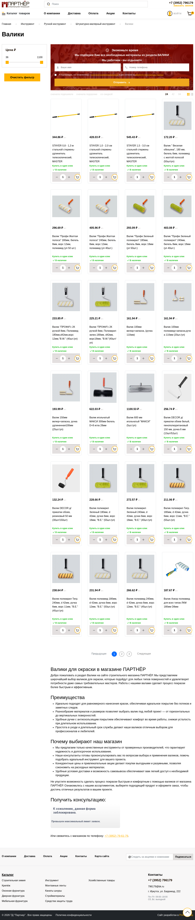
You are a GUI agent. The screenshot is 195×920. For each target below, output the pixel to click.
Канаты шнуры (53, 890)
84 (179, 94)
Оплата (93, 13)
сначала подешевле (62, 94)
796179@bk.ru (156, 886)
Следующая (144, 653)
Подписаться (183, 857)
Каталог (8, 874)
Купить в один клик (62, 166)
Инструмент (51, 880)
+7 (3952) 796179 (181, 2)
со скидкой (106, 94)
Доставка (74, 13)
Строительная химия (13, 880)
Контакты (129, 13)
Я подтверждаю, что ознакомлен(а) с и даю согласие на (111, 75)
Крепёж (6, 885)
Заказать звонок (183, 5)
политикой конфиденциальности (104, 75)
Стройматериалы (55, 896)
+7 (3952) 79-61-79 (116, 835)
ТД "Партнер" (18, 915)
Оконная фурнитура (13, 890)
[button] (16, 13)
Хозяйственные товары (102, 880)
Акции (110, 13)
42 (173, 94)
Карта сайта (102, 856)
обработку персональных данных (149, 75)
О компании (52, 13)
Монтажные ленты (55, 885)
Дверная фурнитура (13, 896)
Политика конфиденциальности (74, 915)
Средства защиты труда (58, 901)
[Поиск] (96, 4)
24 (166, 94)
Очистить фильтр (22, 77)
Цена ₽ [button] (11, 50)
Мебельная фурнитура (15, 901)
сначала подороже (86, 94)
